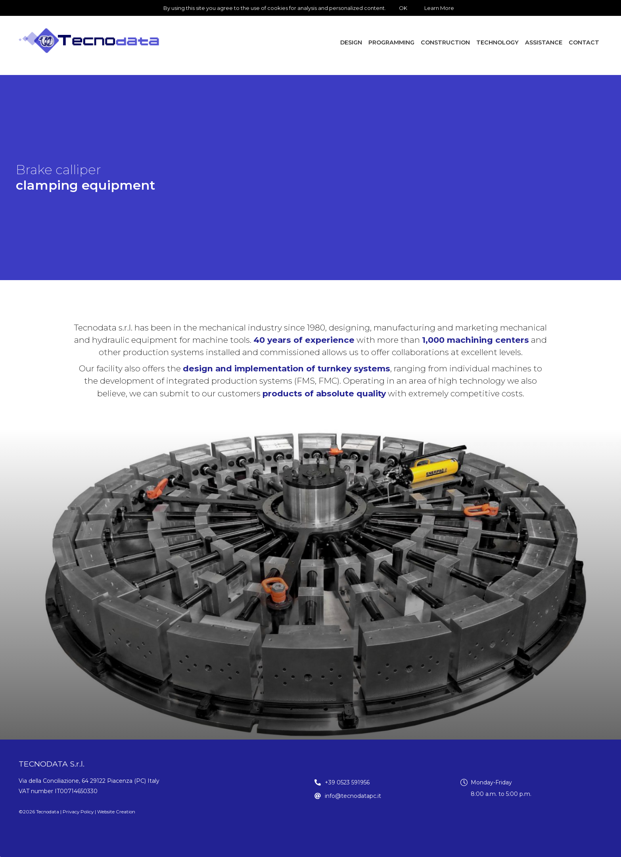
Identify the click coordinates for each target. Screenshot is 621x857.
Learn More (439, 8)
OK (403, 8)
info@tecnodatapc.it (353, 795)
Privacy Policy (78, 812)
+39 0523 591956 (347, 782)
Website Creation (116, 812)
